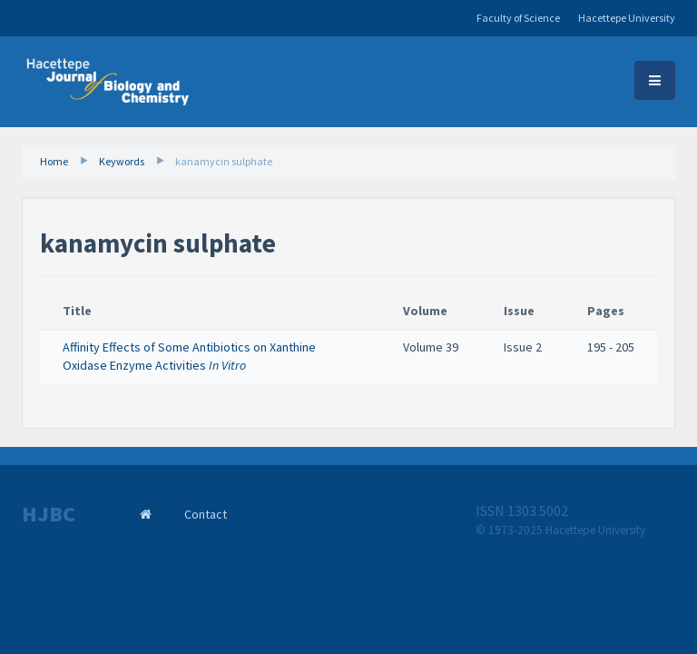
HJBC (48, 514)
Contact (205, 514)
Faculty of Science (518, 18)
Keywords (121, 161)
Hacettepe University (626, 18)
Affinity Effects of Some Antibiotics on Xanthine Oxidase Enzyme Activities (189, 356)
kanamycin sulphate (223, 161)
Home (54, 161)
